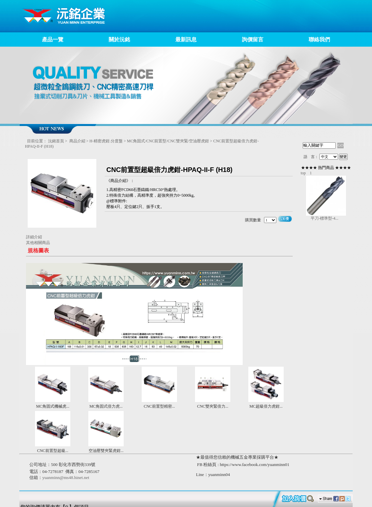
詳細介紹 (34, 237)
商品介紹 (77, 141)
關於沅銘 (119, 39)
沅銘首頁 (56, 141)
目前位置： (37, 141)
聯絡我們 (319, 39)
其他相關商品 (38, 242)
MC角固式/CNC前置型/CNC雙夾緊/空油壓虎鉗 (168, 141)
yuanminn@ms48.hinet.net (65, 477)
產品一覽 (52, 39)
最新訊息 (186, 39)
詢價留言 (252, 39)
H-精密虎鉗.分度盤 (106, 141)
